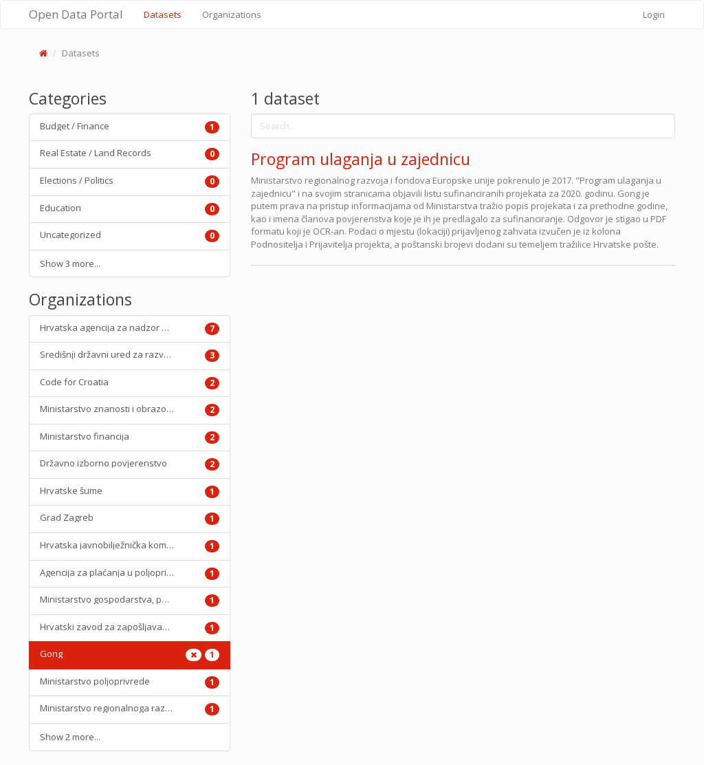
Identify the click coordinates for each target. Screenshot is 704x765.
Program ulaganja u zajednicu (360, 159)
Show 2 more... (70, 737)
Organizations (231, 14)
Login (654, 14)
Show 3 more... (70, 263)
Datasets (168, 14)
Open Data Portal (76, 14)
